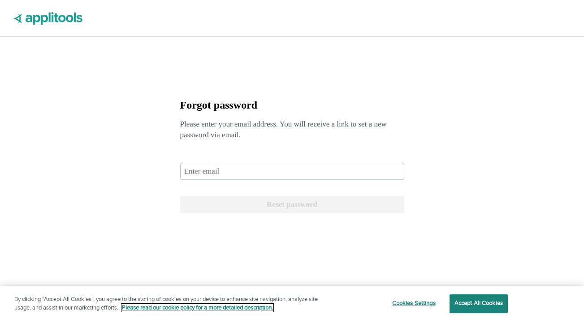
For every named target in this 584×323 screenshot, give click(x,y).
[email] (292, 171)
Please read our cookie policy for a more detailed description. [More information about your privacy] (197, 307)
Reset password (292, 204)
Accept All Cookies (478, 303)
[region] (292, 304)
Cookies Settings (414, 303)
